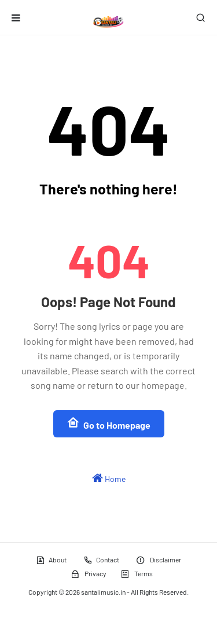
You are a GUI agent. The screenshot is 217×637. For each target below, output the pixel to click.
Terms (136, 574)
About (51, 560)
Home (109, 478)
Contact (101, 560)
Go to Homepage (108, 423)
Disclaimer (158, 560)
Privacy (88, 574)
